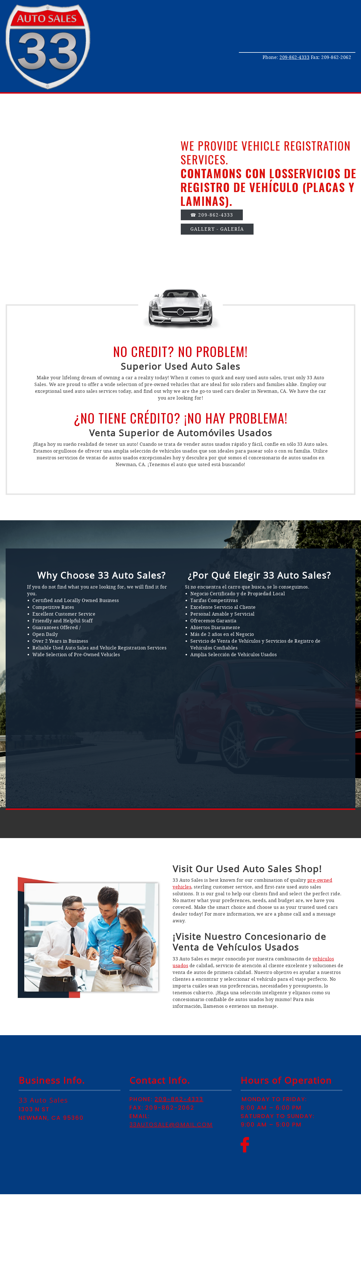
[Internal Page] (217, 227)
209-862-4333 (294, 57)
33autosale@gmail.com (171, 1125)
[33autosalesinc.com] (48, 46)
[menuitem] (291, 14)
